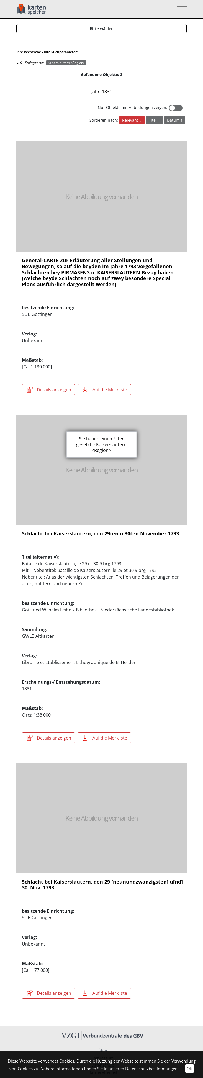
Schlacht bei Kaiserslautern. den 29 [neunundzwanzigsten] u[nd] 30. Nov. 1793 (102, 884)
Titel (153, 120)
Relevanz (131, 120)
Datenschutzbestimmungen (151, 1068)
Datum (174, 120)
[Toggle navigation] (180, 9)
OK (189, 1068)
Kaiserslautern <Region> (66, 62)
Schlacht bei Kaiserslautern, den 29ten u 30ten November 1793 (100, 533)
